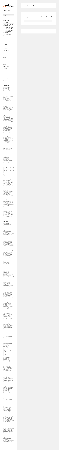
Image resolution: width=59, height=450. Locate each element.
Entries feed (5, 77)
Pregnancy (5, 62)
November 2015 (6, 50)
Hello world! (5, 22)
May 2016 (5, 46)
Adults (4, 57)
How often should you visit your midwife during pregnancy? (8, 31)
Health (4, 59)
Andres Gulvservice (7, 9)
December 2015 (6, 48)
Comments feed (6, 78)
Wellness (5, 68)
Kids (4, 60)
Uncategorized (6, 66)
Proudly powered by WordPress (30, 31)
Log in (4, 75)
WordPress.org (6, 80)
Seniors (4, 64)
